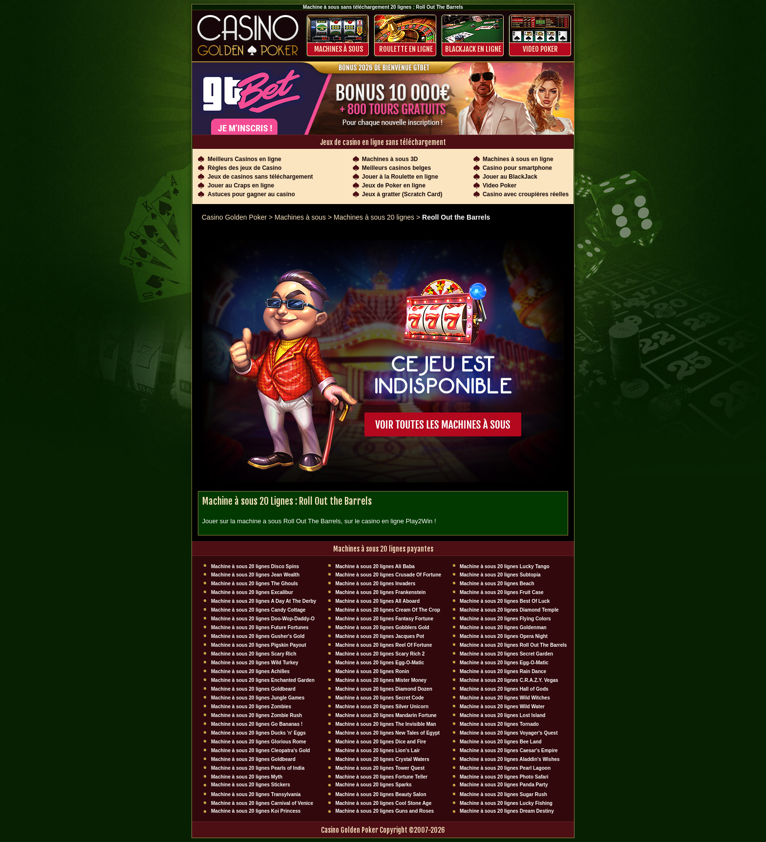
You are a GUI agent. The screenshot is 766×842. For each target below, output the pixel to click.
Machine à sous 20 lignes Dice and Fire (380, 741)
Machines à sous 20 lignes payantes (383, 549)
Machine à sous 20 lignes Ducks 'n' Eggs (258, 733)
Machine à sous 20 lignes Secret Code (379, 697)
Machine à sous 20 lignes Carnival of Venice (262, 803)
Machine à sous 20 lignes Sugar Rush (503, 794)
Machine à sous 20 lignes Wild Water (502, 706)
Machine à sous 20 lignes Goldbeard (253, 689)
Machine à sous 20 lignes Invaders (375, 583)
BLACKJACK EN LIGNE (473, 49)
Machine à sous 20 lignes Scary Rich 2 (380, 654)
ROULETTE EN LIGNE (406, 49)
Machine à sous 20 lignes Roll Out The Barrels (513, 645)
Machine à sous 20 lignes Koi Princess (255, 811)
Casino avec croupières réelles (526, 194)
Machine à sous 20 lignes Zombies (251, 706)
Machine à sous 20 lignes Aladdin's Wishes (510, 759)
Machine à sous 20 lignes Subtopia (500, 574)
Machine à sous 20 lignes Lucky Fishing (506, 803)
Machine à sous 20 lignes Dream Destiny (507, 811)
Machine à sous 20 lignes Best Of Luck (505, 601)
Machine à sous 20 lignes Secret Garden (506, 654)
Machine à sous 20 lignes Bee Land (501, 741)
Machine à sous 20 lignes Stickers (250, 784)
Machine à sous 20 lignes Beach (497, 583)
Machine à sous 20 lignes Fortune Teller (381, 777)
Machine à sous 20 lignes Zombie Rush (256, 715)
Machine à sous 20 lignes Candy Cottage (258, 610)
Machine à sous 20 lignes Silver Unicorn (381, 706)
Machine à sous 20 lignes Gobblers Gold (382, 627)
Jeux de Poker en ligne (394, 185)
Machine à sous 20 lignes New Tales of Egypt (387, 733)
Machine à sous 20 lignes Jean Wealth (255, 574)
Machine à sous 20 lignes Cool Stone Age (383, 803)
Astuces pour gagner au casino (251, 194)
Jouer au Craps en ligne (241, 185)
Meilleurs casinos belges (396, 167)
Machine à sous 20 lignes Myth (246, 777)
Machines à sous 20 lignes (374, 217)
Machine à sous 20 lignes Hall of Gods (504, 689)
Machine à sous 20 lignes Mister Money (380, 680)
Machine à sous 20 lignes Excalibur (252, 592)
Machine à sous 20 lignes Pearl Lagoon (505, 768)
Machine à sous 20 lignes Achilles (250, 671)
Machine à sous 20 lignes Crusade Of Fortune (388, 574)
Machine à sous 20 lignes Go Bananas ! (256, 724)
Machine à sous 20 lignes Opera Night (504, 636)
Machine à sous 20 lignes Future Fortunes (260, 627)
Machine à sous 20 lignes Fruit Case (502, 592)
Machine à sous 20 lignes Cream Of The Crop (387, 610)
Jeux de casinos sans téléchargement (260, 176)
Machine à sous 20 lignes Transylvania (255, 794)
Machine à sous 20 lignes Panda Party (504, 784)
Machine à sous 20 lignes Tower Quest (380, 768)
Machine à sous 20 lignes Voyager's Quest (509, 733)
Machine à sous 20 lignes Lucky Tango (505, 566)
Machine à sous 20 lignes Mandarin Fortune (385, 715)
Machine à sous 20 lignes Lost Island (503, 715)
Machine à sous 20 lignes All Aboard (377, 601)
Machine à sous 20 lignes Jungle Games (257, 697)
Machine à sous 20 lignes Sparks (373, 784)
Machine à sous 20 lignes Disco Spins (255, 566)
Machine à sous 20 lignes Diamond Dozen (383, 689)
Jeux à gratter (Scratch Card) (402, 194)
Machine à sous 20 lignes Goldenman (503, 627)
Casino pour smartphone (517, 167)
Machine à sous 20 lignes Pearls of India (257, 768)
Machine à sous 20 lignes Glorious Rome (258, 741)
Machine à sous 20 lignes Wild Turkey (254, 662)
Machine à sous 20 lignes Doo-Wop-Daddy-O (263, 618)
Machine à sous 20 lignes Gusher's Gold (257, 636)
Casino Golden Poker (234, 217)
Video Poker (540, 49)
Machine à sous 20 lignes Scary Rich (254, 654)
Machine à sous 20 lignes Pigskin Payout (258, 645)
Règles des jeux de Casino (244, 167)
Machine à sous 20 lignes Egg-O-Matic (379, 662)
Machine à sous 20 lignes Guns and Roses (384, 811)
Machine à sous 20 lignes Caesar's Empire (509, 750)
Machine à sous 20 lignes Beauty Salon (380, 794)
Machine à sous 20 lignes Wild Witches (505, 697)
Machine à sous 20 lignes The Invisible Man (385, 724)
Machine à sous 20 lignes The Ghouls (254, 583)
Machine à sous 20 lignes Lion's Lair (377, 750)
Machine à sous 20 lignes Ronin (372, 671)
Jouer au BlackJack (510, 176)
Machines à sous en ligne (518, 159)
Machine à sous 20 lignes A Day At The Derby (263, 601)
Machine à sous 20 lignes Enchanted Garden (263, 680)
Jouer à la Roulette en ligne (400, 176)
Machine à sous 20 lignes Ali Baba (374, 566)
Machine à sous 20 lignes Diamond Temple (509, 610)
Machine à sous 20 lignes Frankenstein (380, 592)
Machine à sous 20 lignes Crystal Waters (382, 759)
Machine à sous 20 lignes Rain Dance (503, 671)
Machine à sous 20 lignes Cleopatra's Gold (260, 750)
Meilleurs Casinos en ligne (244, 159)
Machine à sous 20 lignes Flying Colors (505, 618)
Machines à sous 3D (390, 159)
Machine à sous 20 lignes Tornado (499, 724)
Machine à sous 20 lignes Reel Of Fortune (383, 645)
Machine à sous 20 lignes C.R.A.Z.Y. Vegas (509, 680)
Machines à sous (338, 49)
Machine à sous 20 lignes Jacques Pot (379, 636)
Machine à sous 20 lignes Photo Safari (504, 777)
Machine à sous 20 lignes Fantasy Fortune (384, 618)
